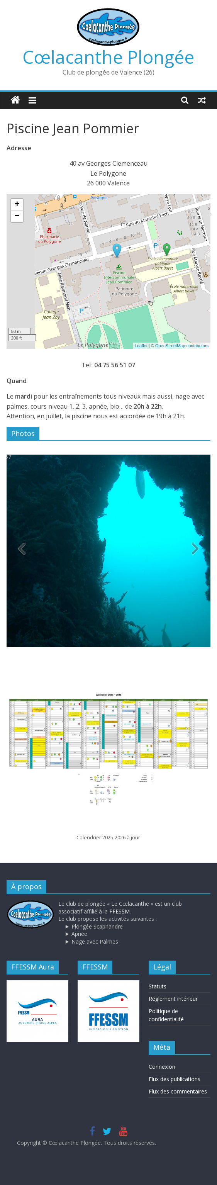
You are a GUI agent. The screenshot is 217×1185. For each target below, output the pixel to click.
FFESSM (119, 911)
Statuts (157, 986)
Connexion (162, 1066)
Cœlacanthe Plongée (108, 57)
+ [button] (17, 205)
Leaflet (141, 345)
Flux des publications (174, 1079)
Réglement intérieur (173, 998)
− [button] (17, 216)
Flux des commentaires (178, 1091)
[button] (195, 551)
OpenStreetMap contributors (182, 345)
